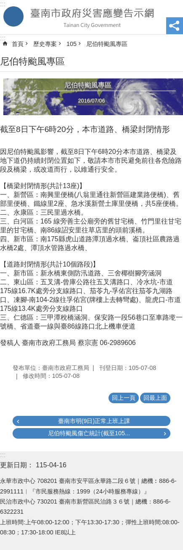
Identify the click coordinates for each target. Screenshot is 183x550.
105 (71, 43)
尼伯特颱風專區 (106, 43)
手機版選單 (13, 16)
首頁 (18, 43)
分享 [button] (174, 25)
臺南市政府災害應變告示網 (91, 17)
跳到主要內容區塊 (4, 4)
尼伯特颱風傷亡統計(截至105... (89, 433)
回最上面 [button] (155, 397)
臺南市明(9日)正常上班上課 (94, 421)
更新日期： (17, 465)
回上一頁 (123, 397)
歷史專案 (45, 43)
